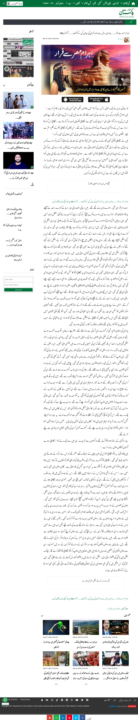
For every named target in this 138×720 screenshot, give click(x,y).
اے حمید (120, 38)
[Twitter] (80, 700)
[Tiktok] (55, 700)
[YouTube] (75, 700)
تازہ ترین (116, 3)
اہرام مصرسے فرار (114, 608)
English (46, 3)
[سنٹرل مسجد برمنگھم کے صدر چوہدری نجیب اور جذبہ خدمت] (28, 244)
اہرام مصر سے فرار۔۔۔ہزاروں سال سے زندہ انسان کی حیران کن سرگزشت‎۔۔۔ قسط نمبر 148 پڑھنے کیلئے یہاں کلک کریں (90, 201)
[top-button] (2, 700)
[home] (133, 3)
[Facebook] (85, 700)
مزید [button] (68, 3)
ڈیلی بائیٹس (107, 3)
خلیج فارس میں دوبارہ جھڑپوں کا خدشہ (99, 183)
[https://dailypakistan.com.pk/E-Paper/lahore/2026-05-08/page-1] (18, 57)
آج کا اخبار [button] (125, 3)
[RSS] (50, 700)
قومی (94, 3)
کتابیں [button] (76, 3)
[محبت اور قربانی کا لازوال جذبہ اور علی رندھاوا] (28, 259)
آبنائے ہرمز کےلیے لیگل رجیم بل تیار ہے (96, 580)
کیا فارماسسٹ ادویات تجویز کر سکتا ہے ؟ (12, 227)
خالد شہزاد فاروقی (18, 218)
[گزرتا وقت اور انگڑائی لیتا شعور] (28, 198)
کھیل (99, 3)
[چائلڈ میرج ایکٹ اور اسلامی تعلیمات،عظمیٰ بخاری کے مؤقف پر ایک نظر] (28, 213)
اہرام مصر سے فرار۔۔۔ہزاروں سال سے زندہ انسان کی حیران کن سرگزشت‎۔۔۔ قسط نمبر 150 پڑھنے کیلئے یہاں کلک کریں (90, 598)
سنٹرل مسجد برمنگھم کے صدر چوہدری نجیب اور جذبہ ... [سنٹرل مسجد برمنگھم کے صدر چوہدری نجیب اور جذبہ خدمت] (14, 242)
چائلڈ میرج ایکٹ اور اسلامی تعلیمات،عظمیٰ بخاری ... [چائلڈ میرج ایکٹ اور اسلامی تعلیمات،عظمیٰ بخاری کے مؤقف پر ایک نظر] (14, 211)
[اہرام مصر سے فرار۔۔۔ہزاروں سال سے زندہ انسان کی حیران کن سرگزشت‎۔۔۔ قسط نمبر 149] (82, 717)
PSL (52, 3)
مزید (42, 615)
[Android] (45, 700)
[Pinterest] (60, 700)
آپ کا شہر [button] (86, 3)
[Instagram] (70, 700)
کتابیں (123, 608)
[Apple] (40, 700)
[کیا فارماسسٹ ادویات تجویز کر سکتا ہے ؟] (28, 229)
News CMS (122, 706)
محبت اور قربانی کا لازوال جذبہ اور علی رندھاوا (13, 257)
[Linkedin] (65, 700)
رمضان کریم (60, 3)
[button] (4, 3)
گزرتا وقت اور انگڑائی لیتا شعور (14, 194)
